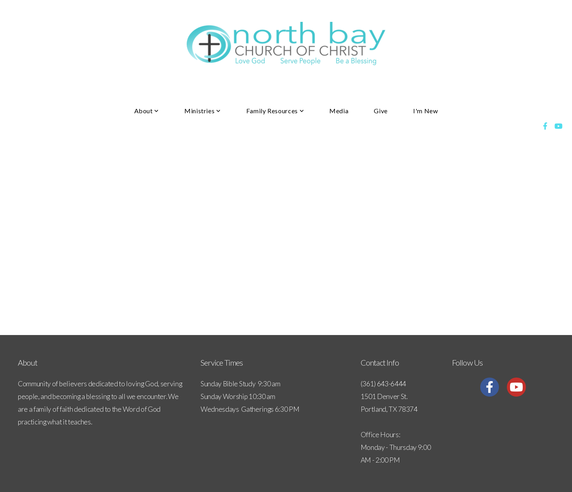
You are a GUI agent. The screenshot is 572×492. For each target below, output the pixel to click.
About (146, 110)
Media (338, 110)
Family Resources (275, 110)
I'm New (425, 110)
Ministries (202, 110)
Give (381, 110)
